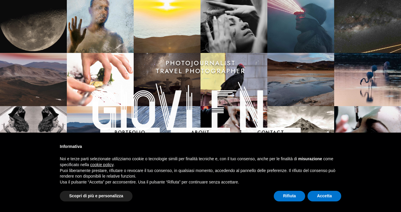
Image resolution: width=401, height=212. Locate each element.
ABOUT (200, 132)
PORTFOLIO (130, 132)
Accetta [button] (324, 196)
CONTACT (270, 132)
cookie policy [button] (101, 164)
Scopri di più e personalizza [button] (96, 196)
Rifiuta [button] (289, 196)
